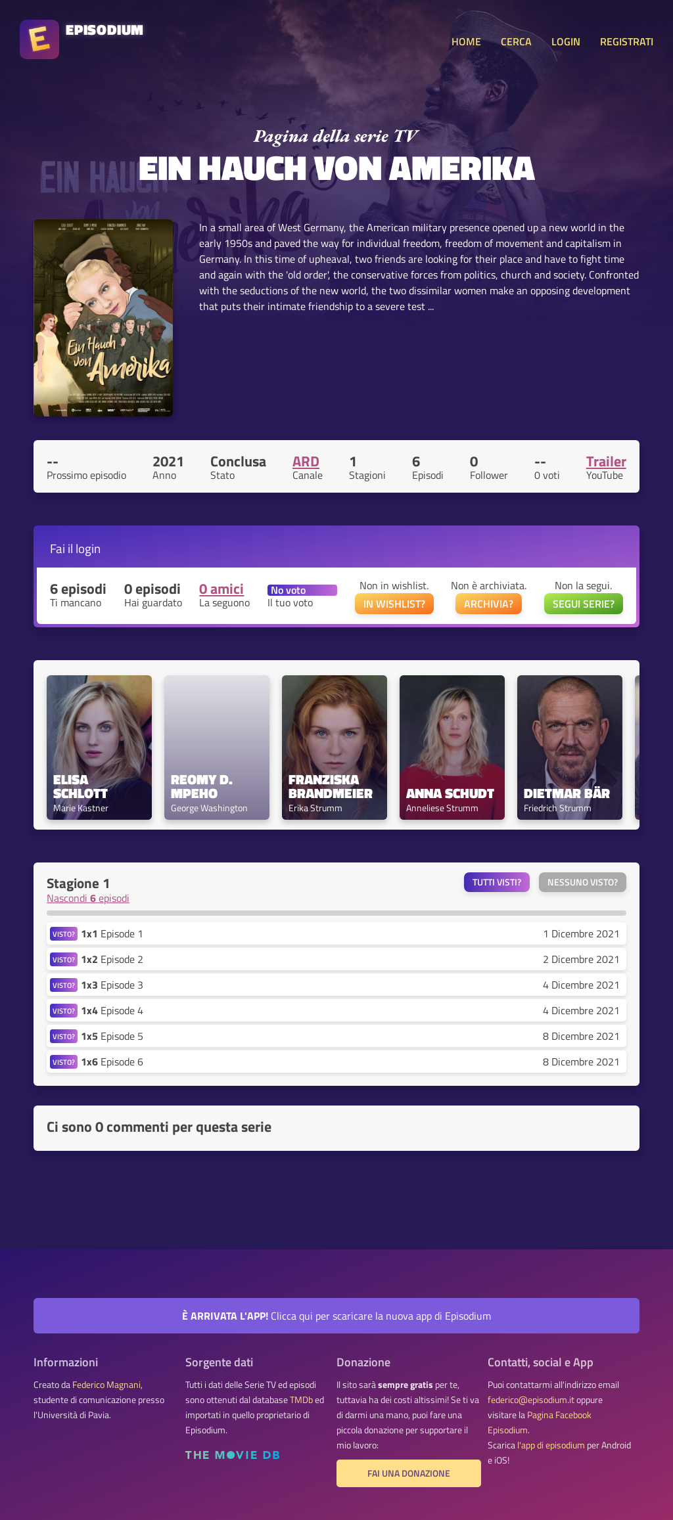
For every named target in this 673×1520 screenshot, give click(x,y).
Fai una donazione (408, 1473)
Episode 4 (112, 1010)
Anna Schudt (450, 793)
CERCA (516, 41)
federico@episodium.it (531, 1400)
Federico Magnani (106, 1384)
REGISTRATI (626, 41)
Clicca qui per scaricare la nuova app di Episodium (336, 1316)
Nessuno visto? (582, 882)
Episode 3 (112, 985)
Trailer (606, 461)
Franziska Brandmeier (331, 786)
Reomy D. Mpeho (203, 786)
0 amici (221, 588)
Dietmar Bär (567, 793)
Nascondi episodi (88, 898)
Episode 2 (112, 959)
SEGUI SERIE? (584, 604)
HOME (466, 41)
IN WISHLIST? (394, 604)
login (88, 548)
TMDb (301, 1400)
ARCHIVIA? (488, 604)
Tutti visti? (497, 882)
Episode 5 (112, 1036)
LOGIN (565, 41)
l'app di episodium (551, 1445)
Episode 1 (112, 933)
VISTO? (64, 933)
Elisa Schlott (80, 786)
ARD (305, 461)
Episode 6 (112, 1061)
